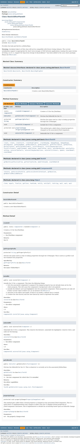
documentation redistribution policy (44, 443)
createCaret (20, 143)
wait (61, 183)
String (6, 121)
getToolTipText (9, 146)
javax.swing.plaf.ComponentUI (15, 22)
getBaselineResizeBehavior (13, 173)
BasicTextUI (12, 43)
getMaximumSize (31, 144)
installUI (18, 124)
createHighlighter (32, 143)
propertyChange (20, 128)
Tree (30, 2)
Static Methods (21, 104)
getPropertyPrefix (21, 119)
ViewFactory (6, 31)
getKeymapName (19, 144)
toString (55, 183)
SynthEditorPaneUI (20, 37)
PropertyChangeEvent (23, 129)
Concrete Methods (52, 104)
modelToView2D (43, 162)
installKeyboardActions (53, 146)
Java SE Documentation (44, 437)
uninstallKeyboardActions (34, 150)
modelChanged (21, 148)
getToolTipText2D (30, 162)
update (62, 150)
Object (37, 180)
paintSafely (70, 148)
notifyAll (47, 183)
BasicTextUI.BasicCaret (12, 71)
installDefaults (38, 146)
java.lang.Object (7, 20)
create (6, 143)
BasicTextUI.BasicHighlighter (32, 71)
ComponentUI (8, 113)
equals (11, 183)
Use (27, 2)
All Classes (4, 5)
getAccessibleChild (18, 172)
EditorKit (7, 116)
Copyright (3, 441)
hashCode (33, 183)
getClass (26, 183)
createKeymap (44, 143)
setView (6, 150)
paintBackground (58, 148)
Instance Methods (36, 104)
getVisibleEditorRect (23, 146)
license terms (25, 443)
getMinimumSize (43, 144)
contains (7, 172)
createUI (18, 111)
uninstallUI (19, 133)
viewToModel (70, 150)
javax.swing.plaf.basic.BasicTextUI (21, 25)
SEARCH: (57, 5)
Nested (9, 7)
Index (44, 2)
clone (5, 183)
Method (25, 7)
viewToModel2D (54, 162)
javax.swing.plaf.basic (15, 14)
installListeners (10, 148)
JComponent (26, 111)
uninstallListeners (51, 150)
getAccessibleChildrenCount (36, 172)
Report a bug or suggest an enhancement (13, 435)
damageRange (55, 143)
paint (49, 148)
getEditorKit (19, 116)
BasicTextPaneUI (7, 37)
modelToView (32, 148)
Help (48, 2)
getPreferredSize (56, 144)
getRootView (68, 144)
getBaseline (52, 172)
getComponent (8, 144)
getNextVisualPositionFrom (13, 162)
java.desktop (12, 12)
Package (16, 2)
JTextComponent (30, 116)
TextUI (43, 159)
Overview (4, 2)
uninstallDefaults (17, 150)
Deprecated (37, 2)
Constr (19, 7)
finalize (18, 183)
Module (10, 2)
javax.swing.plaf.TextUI (15, 23)
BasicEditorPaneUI (10, 90)
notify (40, 183)
